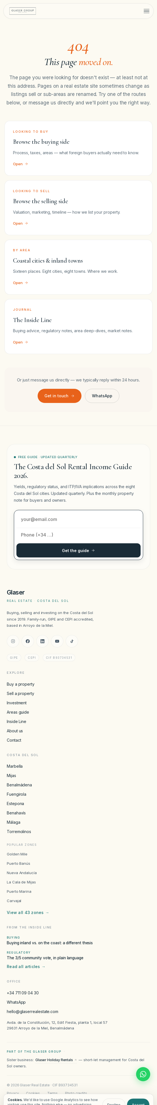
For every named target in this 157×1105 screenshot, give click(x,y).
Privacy (13, 1093)
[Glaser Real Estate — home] (22, 11)
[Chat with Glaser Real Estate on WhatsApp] (143, 1074)
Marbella (15, 766)
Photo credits (76, 1093)
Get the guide (78, 550)
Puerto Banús (18, 863)
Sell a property (20, 693)
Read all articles (26, 967)
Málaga (13, 822)
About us (15, 730)
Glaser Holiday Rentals (56, 1060)
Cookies (33, 1093)
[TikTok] (72, 641)
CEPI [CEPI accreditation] (32, 657)
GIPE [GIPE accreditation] (14, 657)
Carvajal (14, 900)
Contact (14, 740)
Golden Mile (17, 854)
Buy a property (21, 684)
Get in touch (59, 395)
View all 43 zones (28, 912)
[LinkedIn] (42, 641)
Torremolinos (19, 831)
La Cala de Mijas (21, 882)
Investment (17, 702)
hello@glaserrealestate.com (32, 1011)
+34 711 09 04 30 (23, 992)
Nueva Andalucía (22, 872)
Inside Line (16, 721)
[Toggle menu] (146, 11)
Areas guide (18, 712)
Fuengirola (16, 794)
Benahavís (16, 812)
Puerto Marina (19, 891)
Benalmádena (19, 784)
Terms (52, 1093)
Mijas (11, 775)
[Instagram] (13, 641)
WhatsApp (102, 395)
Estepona (15, 803)
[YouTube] (57, 641)
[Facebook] (27, 641)
